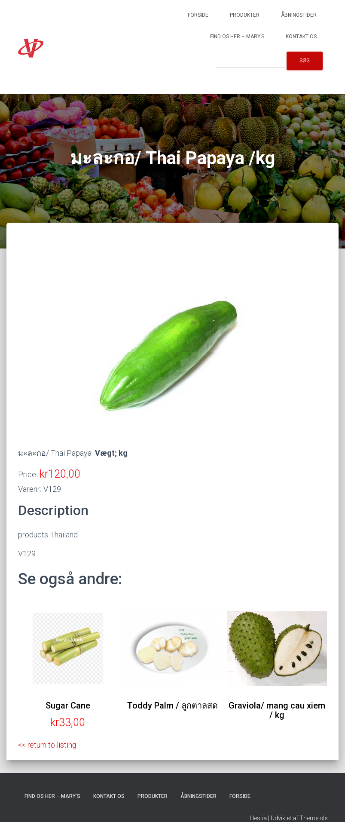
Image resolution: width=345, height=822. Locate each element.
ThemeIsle (313, 818)
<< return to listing (48, 744)
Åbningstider (299, 15)
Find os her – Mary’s (237, 37)
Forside (198, 15)
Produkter (245, 15)
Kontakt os (301, 37)
